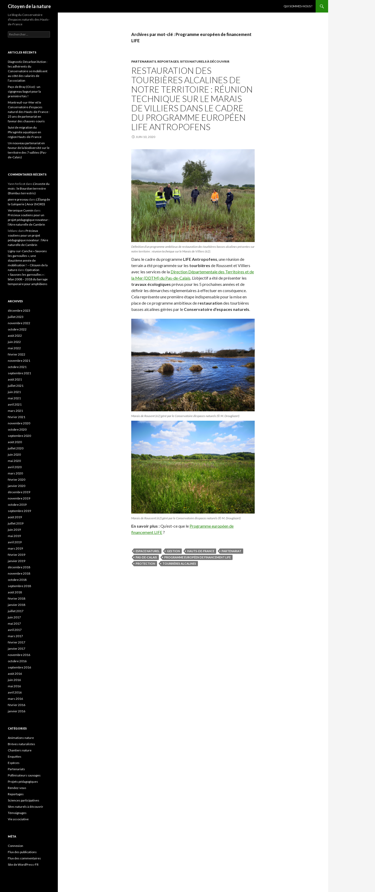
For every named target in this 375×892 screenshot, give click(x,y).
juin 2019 (14, 530)
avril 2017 (15, 630)
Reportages (168, 61)
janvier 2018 (16, 605)
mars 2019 (15, 548)
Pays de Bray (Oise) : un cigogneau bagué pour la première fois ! (24, 91)
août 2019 (15, 517)
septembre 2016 (19, 667)
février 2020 (16, 479)
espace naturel (148, 551)
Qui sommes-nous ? (298, 6)
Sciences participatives (23, 800)
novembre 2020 (19, 423)
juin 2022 (14, 342)
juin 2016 (14, 680)
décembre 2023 (19, 310)
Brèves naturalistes (21, 744)
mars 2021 (15, 411)
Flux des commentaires (24, 858)
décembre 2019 (19, 492)
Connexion (15, 846)
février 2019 (16, 555)
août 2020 (15, 442)
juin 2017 (14, 617)
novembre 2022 (19, 323)
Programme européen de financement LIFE (197, 557)
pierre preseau (18, 199)
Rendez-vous (17, 788)
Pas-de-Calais (146, 557)
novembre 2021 (19, 361)
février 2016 (16, 705)
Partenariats (143, 61)
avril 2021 (15, 404)
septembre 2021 (19, 373)
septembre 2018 (19, 586)
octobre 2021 (17, 367)
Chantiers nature (20, 750)
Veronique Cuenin (20, 210)
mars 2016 (15, 699)
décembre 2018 (19, 567)
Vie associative (18, 819)
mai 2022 (14, 348)
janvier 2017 (16, 648)
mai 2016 (14, 686)
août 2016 (15, 674)
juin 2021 (14, 392)
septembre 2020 (19, 436)
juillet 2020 (15, 448)
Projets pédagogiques (23, 781)
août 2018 (15, 592)
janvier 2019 (16, 561)
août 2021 (15, 379)
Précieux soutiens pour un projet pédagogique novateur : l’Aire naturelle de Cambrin (28, 219)
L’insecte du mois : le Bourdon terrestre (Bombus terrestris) (28, 188)
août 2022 (15, 335)
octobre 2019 (17, 505)
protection (145, 563)
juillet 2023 (15, 317)
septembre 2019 (19, 511)
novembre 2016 (19, 655)
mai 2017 (14, 623)
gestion (173, 551)
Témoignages (17, 813)
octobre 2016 (17, 661)
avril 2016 (15, 692)
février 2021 (16, 417)
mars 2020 (15, 473)
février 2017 (16, 642)
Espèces (14, 763)
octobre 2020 (17, 429)
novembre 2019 (19, 498)
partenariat (231, 551)
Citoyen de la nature (29, 6)
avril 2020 (15, 467)
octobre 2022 (17, 329)
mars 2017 (15, 636)
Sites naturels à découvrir (204, 61)
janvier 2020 (16, 486)
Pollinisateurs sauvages (24, 775)
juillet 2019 (15, 523)
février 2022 (16, 354)
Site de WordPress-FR (23, 864)
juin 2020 (14, 454)
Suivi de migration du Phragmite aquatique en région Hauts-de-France (24, 132)
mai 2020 (14, 461)
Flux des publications (22, 852)
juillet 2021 (15, 386)
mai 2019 (14, 536)
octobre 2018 (17, 580)
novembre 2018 (19, 573)
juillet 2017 (15, 611)
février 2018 (16, 598)
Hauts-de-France (200, 551)
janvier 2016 (16, 711)
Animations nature (21, 738)
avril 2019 (15, 542)
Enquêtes (14, 756)
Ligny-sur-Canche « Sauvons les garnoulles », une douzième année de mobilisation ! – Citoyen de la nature (28, 260)
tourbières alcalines (179, 563)
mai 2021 (14, 398)
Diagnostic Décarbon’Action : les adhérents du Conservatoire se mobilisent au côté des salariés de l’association (27, 71)
